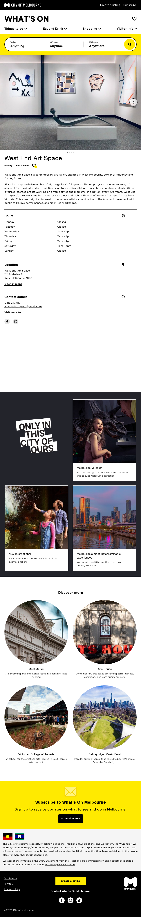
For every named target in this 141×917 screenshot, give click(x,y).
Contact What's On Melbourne (70, 891)
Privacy (8, 883)
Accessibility (12, 889)
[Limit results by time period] (64, 44)
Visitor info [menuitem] (127, 29)
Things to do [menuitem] (15, 29)
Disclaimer (10, 878)
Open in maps (13, 284)
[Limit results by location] (103, 44)
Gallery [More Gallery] (8, 165)
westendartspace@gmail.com (23, 306)
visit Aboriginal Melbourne (60, 864)
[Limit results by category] (24, 44)
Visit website (12, 312)
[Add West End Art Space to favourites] (34, 166)
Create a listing (110, 5)
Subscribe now (70, 818)
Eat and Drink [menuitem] (54, 29)
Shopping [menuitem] (91, 29)
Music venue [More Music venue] (22, 165)
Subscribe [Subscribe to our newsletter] (130, 5)
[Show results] (129, 44)
